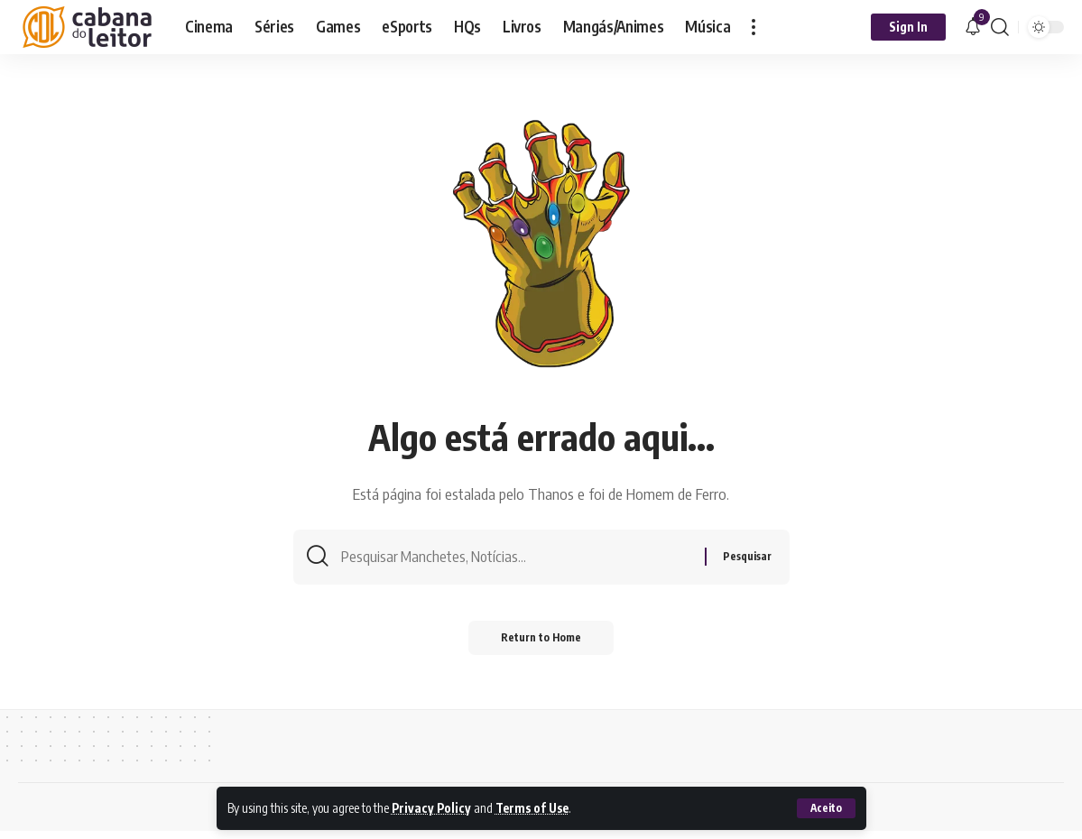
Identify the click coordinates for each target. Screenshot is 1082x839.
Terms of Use (536, 808)
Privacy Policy (432, 808)
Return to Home (541, 645)
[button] (825, 808)
